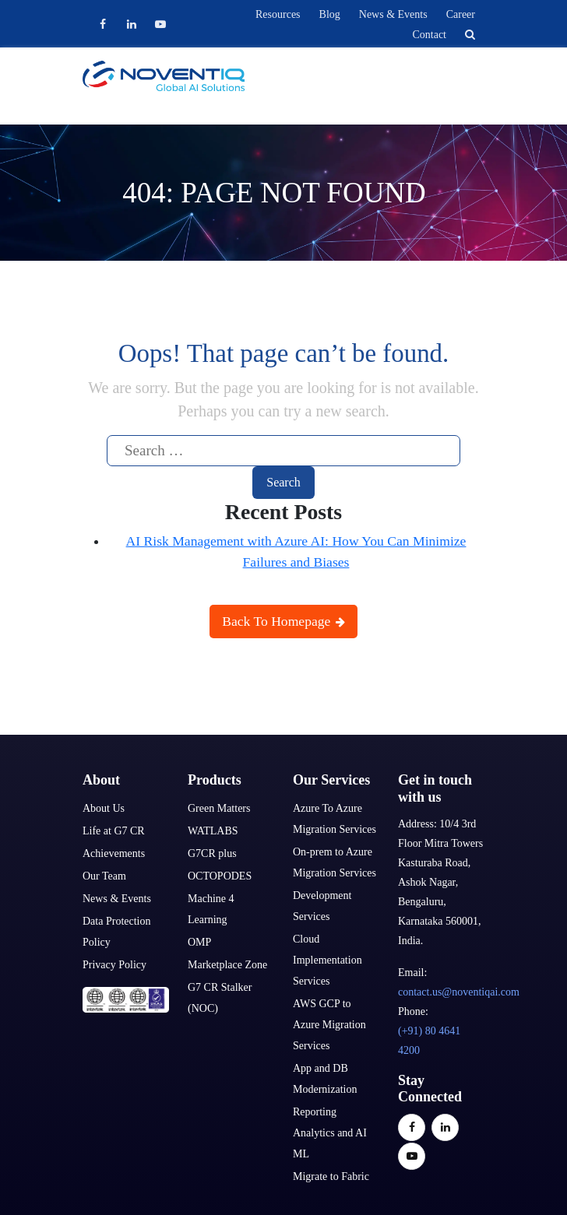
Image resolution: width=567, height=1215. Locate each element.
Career (460, 14)
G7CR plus (212, 853)
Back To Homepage (283, 621)
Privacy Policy (114, 965)
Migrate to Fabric (331, 1176)
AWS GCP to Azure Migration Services (329, 1025)
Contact (429, 34)
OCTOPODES (220, 876)
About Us (104, 808)
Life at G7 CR (114, 831)
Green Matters (219, 808)
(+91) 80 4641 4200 (429, 1040)
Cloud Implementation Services (327, 960)
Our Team (104, 876)
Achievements (114, 853)
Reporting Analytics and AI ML (330, 1133)
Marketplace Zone (227, 965)
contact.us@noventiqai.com (458, 992)
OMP (199, 942)
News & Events (393, 14)
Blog (329, 14)
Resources (278, 14)
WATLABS (213, 831)
